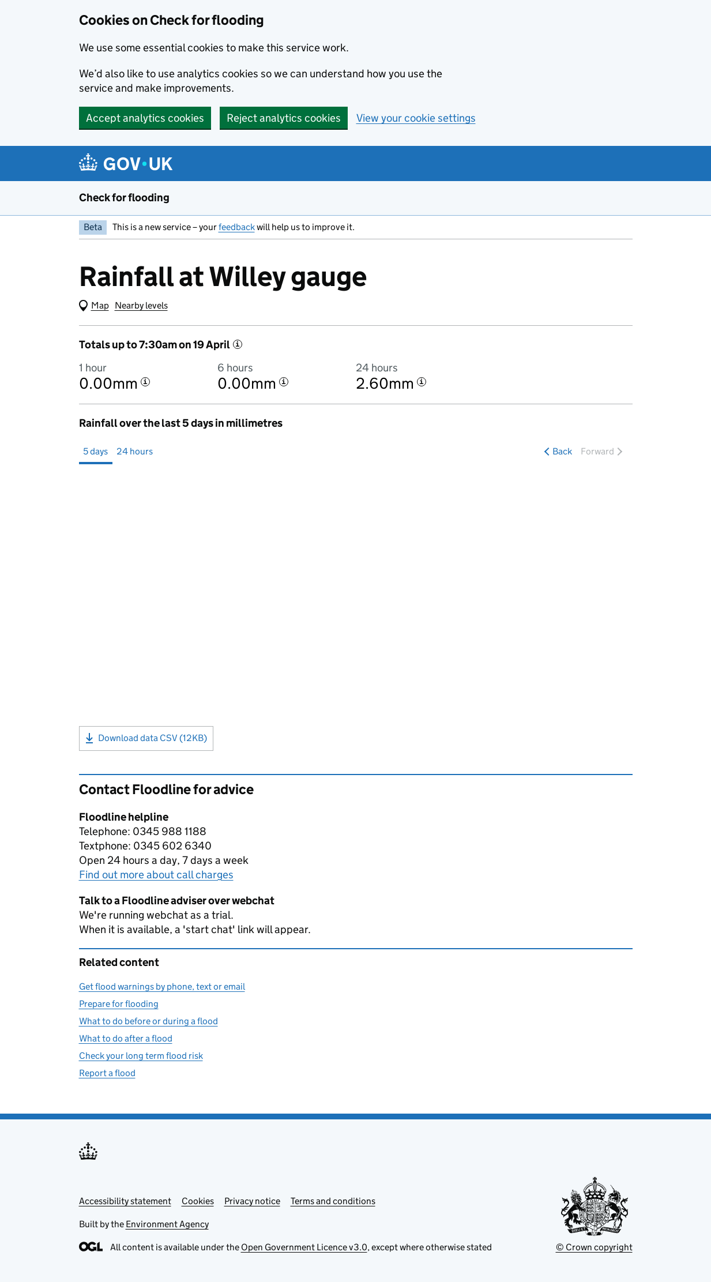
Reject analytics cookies (284, 118)
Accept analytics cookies (145, 118)
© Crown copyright (594, 1247)
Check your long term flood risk (141, 1055)
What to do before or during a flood (148, 1021)
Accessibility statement (125, 1200)
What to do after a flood (125, 1038)
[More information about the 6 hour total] (283, 381)
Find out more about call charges (156, 874)
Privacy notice (252, 1200)
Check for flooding (124, 197)
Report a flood (107, 1072)
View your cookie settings (416, 117)
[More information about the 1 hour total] (145, 381)
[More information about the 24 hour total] (421, 381)
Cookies (198, 1200)
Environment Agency (167, 1224)
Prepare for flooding (119, 1003)
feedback (237, 226)
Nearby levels (141, 305)
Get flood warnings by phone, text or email (162, 986)
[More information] (237, 344)
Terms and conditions (333, 1200)
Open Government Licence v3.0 (304, 1247)
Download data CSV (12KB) (146, 738)
